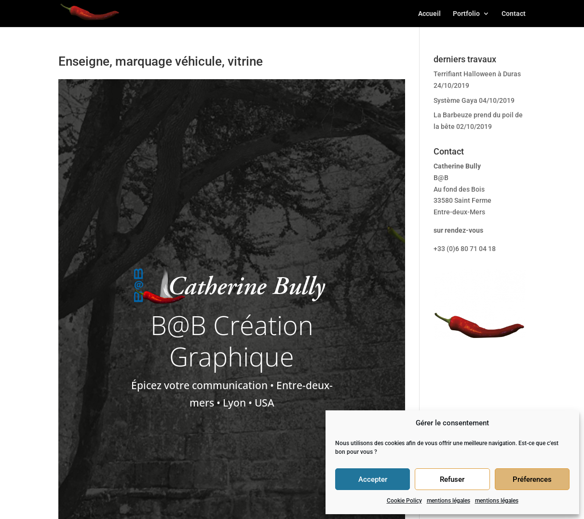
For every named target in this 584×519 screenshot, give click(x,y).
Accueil (429, 13)
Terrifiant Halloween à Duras (477, 74)
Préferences (532, 479)
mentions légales (448, 500)
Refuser (452, 479)
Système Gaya (455, 100)
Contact (514, 13)
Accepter (372, 479)
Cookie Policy (404, 500)
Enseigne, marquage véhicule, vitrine (160, 61)
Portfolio (466, 13)
